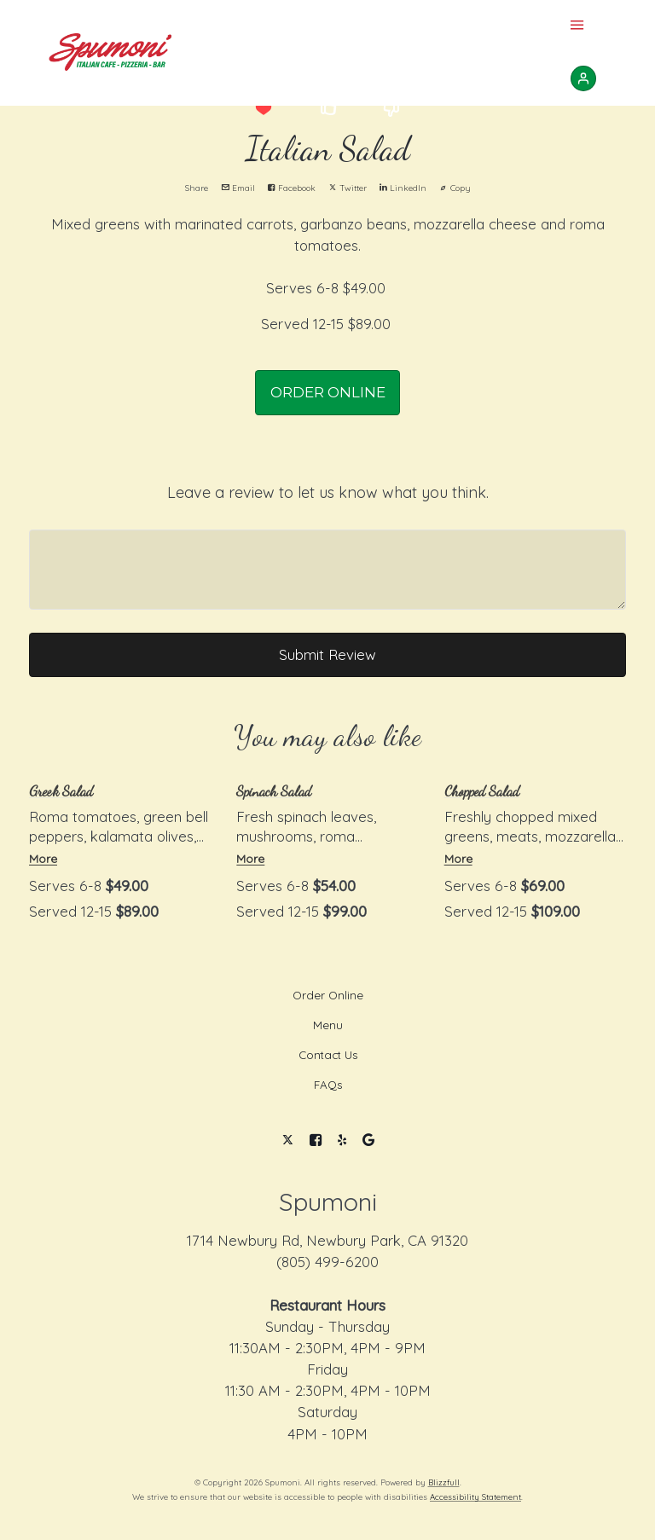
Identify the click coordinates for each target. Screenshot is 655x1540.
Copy (455, 188)
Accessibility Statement (475, 1496)
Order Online (328, 995)
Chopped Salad (481, 791)
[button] (263, 107)
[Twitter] (288, 1140)
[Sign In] (583, 78)
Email (238, 188)
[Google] (368, 1140)
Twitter (347, 188)
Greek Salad (61, 791)
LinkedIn (403, 188)
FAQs (328, 1084)
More (43, 858)
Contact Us (328, 1055)
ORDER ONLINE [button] (327, 392)
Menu (328, 1025)
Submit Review (327, 654)
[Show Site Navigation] (577, 26)
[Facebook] (316, 1140)
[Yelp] (342, 1140)
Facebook (292, 188)
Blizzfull (444, 1482)
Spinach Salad (273, 791)
